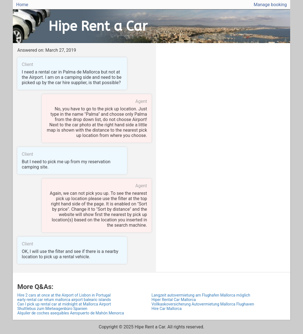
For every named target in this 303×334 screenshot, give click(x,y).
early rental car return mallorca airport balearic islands (64, 299)
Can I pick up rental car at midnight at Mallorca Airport (64, 304)
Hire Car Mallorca (167, 308)
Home (22, 4)
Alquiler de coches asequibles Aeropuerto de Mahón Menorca (70, 313)
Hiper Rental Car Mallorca (174, 299)
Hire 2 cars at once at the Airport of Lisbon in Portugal (64, 295)
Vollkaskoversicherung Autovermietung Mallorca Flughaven (203, 304)
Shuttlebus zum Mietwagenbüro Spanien (52, 308)
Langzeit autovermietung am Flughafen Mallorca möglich (201, 295)
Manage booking (270, 4)
